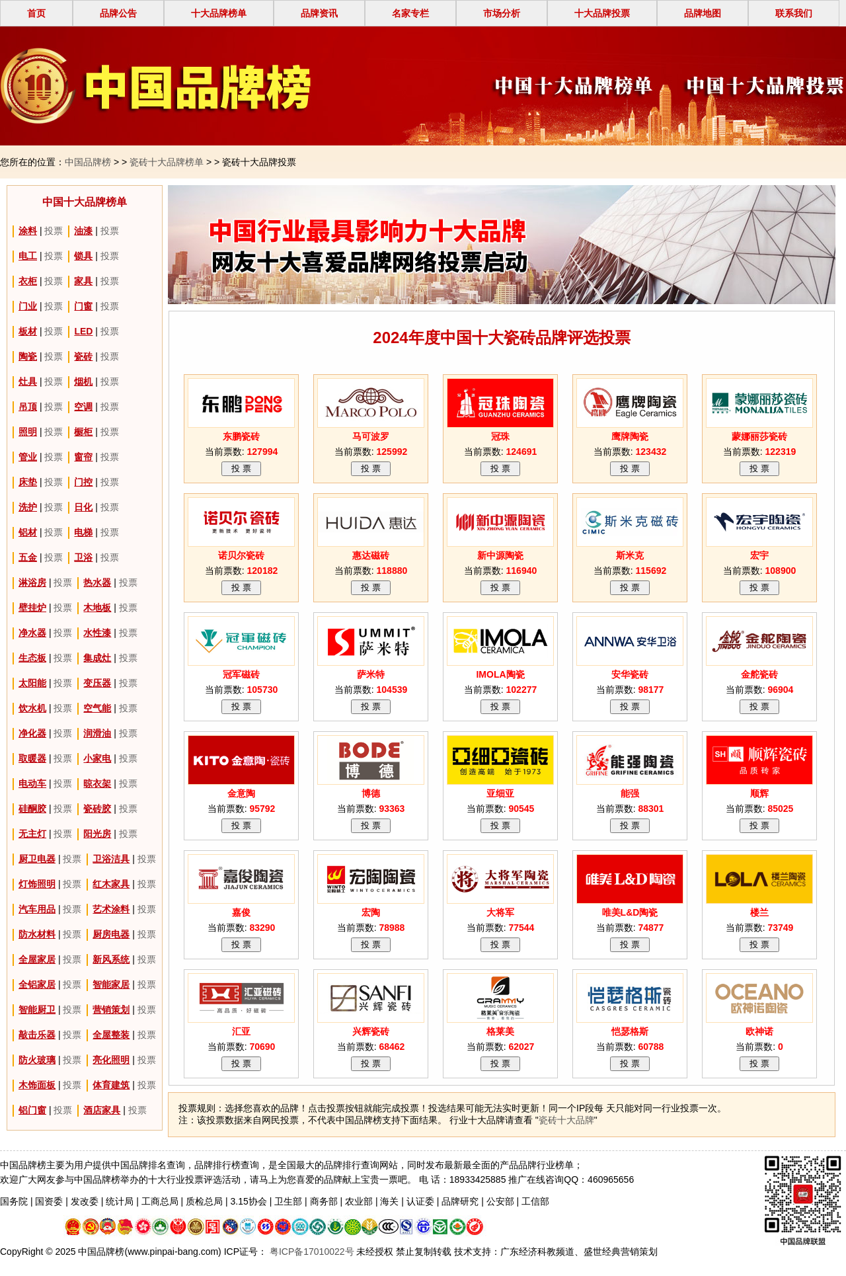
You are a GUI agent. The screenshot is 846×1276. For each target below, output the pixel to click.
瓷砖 (83, 356)
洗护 (28, 507)
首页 (36, 13)
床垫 (28, 482)
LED (83, 331)
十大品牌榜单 (219, 13)
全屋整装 (111, 1034)
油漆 (83, 230)
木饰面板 (37, 1085)
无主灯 (32, 833)
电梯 (83, 532)
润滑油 (97, 733)
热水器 (97, 582)
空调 (83, 406)
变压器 (97, 683)
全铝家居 (37, 984)
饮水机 (32, 708)
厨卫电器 (37, 859)
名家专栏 (410, 13)
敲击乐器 (37, 1034)
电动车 (32, 783)
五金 (28, 557)
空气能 (97, 708)
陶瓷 (28, 356)
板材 (28, 331)
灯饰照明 (37, 884)
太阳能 (32, 683)
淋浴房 (32, 582)
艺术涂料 (111, 909)
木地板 (97, 607)
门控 (83, 482)
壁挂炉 (32, 607)
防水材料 (37, 934)
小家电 (97, 758)
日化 (83, 507)
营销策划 (111, 1009)
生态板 (32, 658)
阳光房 (97, 833)
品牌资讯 (319, 13)
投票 (53, 230)
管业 (28, 457)
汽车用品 (37, 909)
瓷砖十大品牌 (566, 1120)
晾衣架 (97, 783)
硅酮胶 (32, 808)
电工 (28, 256)
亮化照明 (111, 1060)
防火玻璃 (37, 1060)
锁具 (83, 256)
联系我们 (793, 13)
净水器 (32, 632)
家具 (83, 281)
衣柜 (28, 281)
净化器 (32, 733)
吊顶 (28, 406)
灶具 (28, 381)
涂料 (28, 230)
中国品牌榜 (88, 162)
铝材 (28, 532)
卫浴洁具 (111, 859)
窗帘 (83, 457)
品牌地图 (702, 13)
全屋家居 (37, 959)
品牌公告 (118, 13)
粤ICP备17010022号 (310, 1251)
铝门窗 (32, 1110)
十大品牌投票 (602, 13)
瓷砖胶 (97, 808)
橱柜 (83, 431)
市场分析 (501, 13)
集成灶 (97, 658)
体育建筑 (111, 1085)
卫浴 (83, 557)
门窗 (83, 306)
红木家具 (111, 884)
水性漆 (97, 632)
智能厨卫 (37, 1009)
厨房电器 (111, 934)
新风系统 (111, 959)
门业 (28, 306)
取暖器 (32, 758)
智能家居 (111, 984)
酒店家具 (101, 1110)
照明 (28, 431)
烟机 (83, 381)
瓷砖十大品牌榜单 (167, 162)
